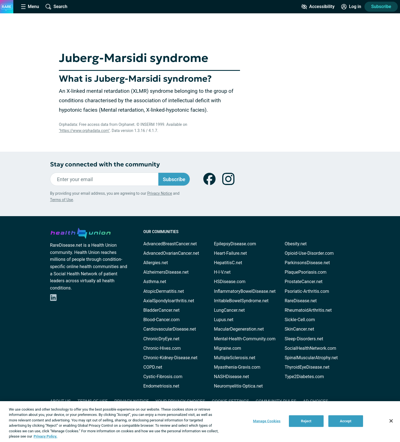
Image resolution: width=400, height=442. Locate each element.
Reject (306, 421)
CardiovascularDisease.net (169, 329)
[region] (200, 421)
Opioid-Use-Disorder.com (309, 253)
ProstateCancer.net (303, 281)
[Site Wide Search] (56, 6)
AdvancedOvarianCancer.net (171, 253)
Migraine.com (227, 348)
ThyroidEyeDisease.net (307, 367)
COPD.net (152, 367)
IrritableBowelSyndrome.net (241, 300)
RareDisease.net (301, 300)
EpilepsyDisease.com (235, 243)
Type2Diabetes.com (304, 376)
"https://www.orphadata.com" (84, 130)
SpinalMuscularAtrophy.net (311, 357)
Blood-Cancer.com (161, 319)
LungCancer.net (229, 310)
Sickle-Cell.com (300, 319)
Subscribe (381, 6)
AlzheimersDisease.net (166, 272)
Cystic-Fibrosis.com (162, 376)
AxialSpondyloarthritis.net (168, 300)
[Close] (391, 421)
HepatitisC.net (228, 262)
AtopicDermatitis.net (163, 291)
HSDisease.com (229, 281)
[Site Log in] (351, 6)
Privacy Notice (159, 193)
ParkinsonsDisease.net (307, 262)
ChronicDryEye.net (161, 338)
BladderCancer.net (161, 310)
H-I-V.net (222, 272)
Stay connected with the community (105, 164)
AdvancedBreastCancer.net (170, 243)
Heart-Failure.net (230, 253)
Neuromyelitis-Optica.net (238, 386)
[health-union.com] (80, 232)
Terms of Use (61, 200)
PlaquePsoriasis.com (306, 272)
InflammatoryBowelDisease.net (245, 291)
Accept (345, 421)
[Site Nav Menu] (30, 6)
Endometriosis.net (161, 386)
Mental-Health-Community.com (244, 338)
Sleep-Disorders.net (304, 338)
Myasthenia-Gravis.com (237, 367)
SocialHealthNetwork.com (310, 348)
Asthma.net (154, 281)
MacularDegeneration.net (239, 329)
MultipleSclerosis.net (234, 357)
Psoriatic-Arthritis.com (307, 291)
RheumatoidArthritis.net (308, 310)
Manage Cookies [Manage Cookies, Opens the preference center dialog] (267, 421)
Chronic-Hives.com (162, 348)
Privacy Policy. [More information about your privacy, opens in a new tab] (45, 436)
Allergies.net (155, 262)
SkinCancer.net (299, 329)
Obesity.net (296, 243)
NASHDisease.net (231, 376)
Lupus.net (223, 319)
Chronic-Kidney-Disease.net (170, 357)
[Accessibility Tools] (318, 6)
